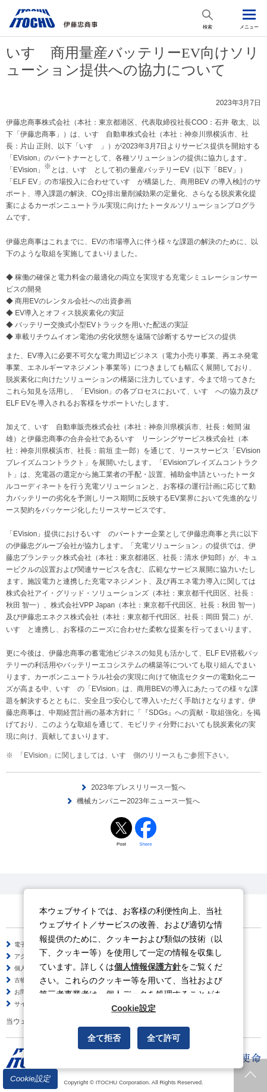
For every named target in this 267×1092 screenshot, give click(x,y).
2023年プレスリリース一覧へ (138, 787)
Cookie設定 (30, 1078)
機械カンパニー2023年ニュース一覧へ (138, 801)
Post (121, 844)
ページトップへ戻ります (250, 1075)
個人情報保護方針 (147, 966)
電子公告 (26, 944)
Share (145, 844)
